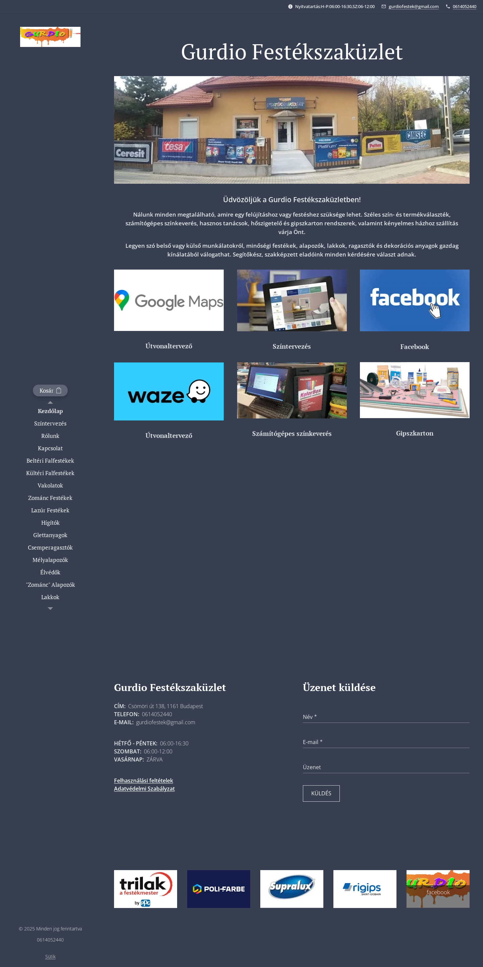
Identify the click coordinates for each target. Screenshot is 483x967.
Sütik (50, 956)
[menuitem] (50, 411)
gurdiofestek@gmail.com (414, 6)
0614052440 (464, 6)
